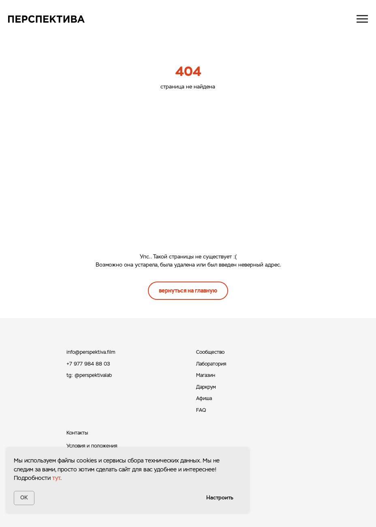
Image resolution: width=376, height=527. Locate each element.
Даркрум (206, 387)
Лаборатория (211, 364)
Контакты (77, 433)
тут (56, 478)
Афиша (204, 398)
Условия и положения (91, 446)
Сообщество (210, 352)
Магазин (205, 375)
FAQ (201, 410)
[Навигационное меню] (362, 19)
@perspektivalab (93, 375)
